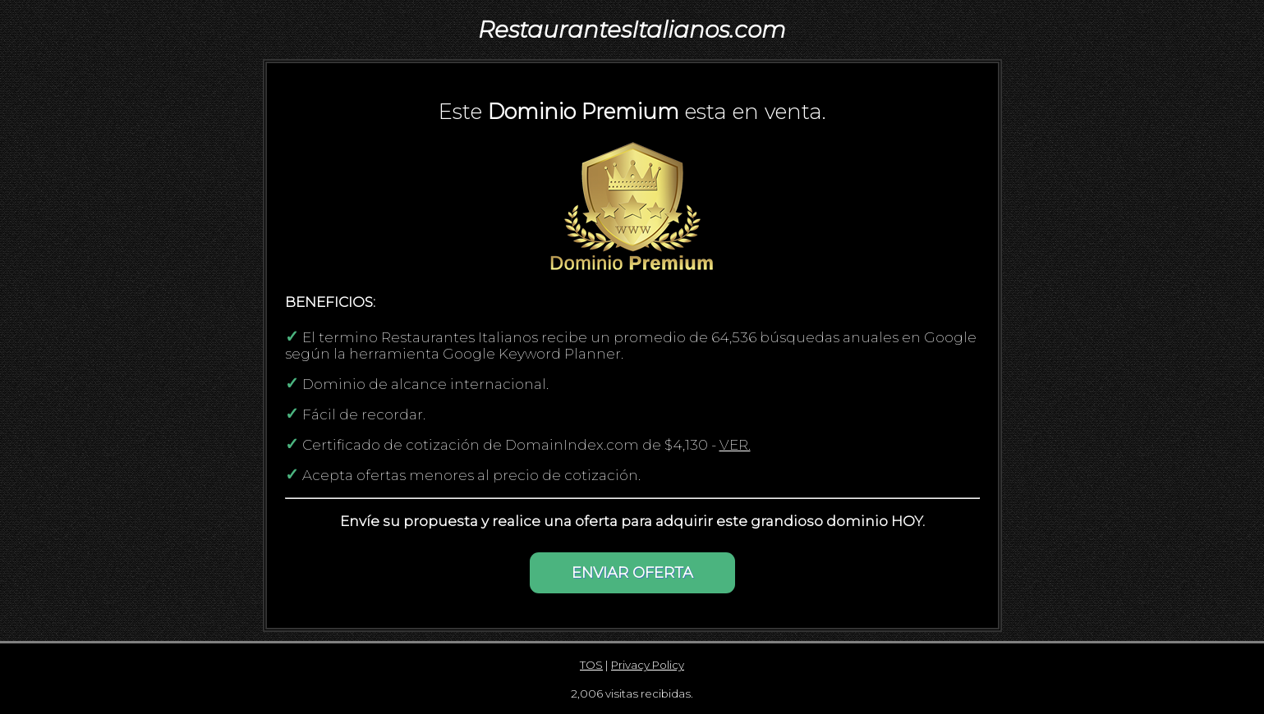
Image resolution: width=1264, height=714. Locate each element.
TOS (591, 664)
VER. (735, 445)
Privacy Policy (647, 664)
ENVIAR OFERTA (632, 573)
